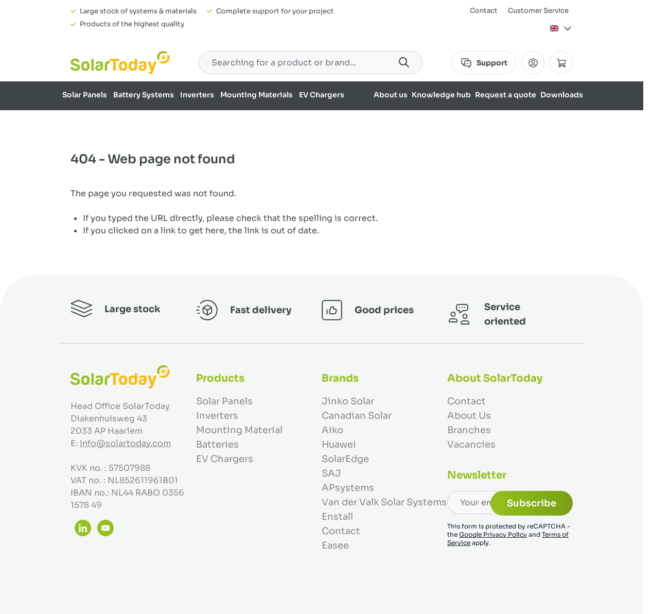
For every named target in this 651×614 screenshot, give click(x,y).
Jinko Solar (348, 401)
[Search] (404, 62)
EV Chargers (321, 94)
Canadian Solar (357, 415)
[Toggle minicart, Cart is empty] (561, 62)
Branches (469, 430)
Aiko (332, 430)
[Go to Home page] (120, 62)
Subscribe (531, 503)
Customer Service (538, 10)
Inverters (197, 94)
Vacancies (471, 444)
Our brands (562, 121)
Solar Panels (84, 94)
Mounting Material (239, 430)
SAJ (331, 473)
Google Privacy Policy (493, 534)
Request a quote (505, 94)
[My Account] (532, 62)
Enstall (337, 516)
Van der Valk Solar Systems (384, 502)
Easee (335, 545)
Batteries (217, 444)
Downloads (561, 94)
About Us (469, 415)
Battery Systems (143, 94)
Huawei (339, 444)
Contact (484, 10)
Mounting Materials (256, 94)
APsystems (348, 487)
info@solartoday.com (125, 443)
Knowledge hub (441, 94)
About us (391, 94)
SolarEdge (345, 459)
